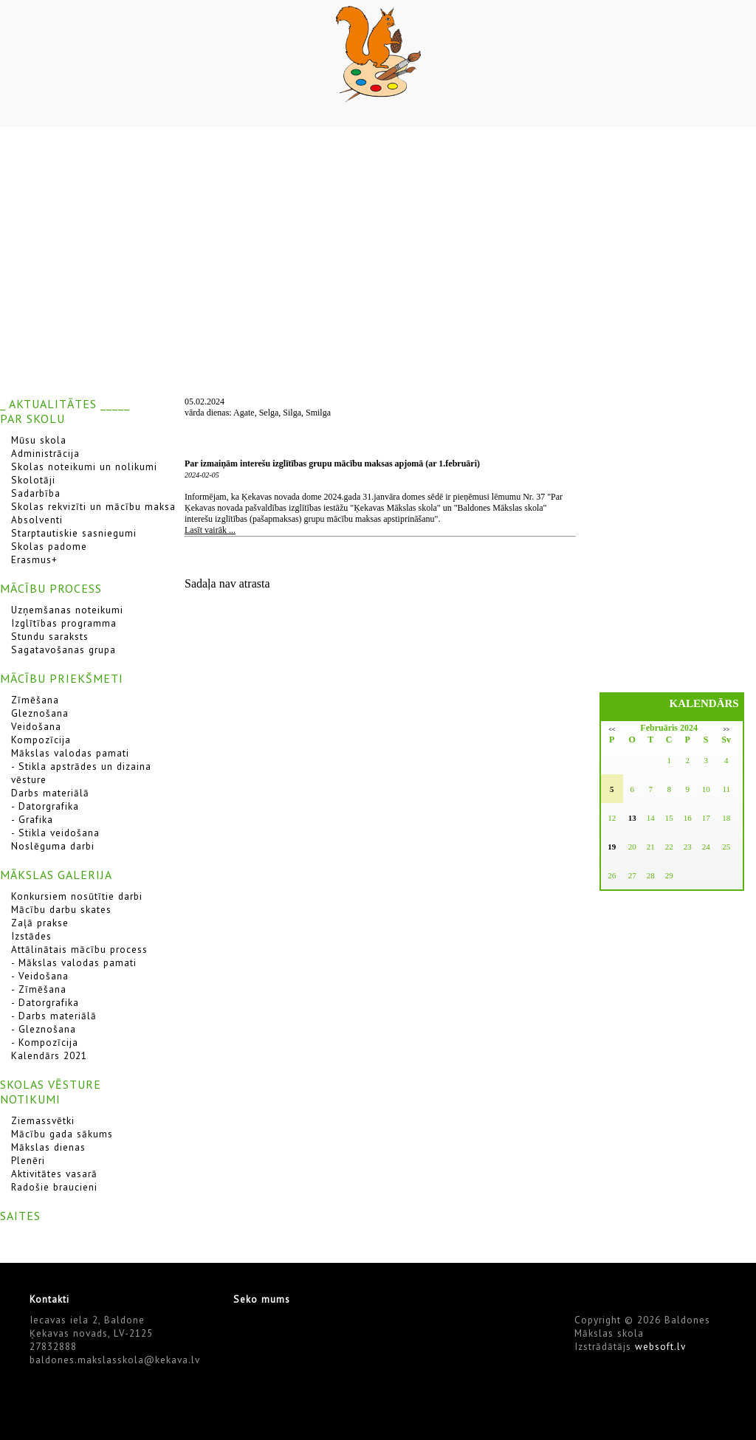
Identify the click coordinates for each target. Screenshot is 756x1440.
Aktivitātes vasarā (54, 1173)
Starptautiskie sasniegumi (74, 533)
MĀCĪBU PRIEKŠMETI (61, 678)
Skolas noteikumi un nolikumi (84, 466)
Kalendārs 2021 (49, 1055)
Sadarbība (36, 493)
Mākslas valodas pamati (70, 752)
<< (611, 729)
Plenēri (28, 1160)
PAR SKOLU (32, 418)
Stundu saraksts (50, 636)
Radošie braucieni (54, 1186)
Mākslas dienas (48, 1147)
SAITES (20, 1215)
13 (632, 817)
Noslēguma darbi (52, 845)
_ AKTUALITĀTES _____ (65, 403)
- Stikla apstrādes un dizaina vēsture (81, 772)
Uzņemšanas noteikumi (67, 609)
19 (612, 846)
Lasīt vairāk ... (210, 530)
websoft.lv (660, 1346)
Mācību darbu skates (61, 909)
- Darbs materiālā (54, 1015)
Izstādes (31, 936)
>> (726, 729)
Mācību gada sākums (62, 1133)
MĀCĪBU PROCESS (51, 588)
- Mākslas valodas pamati (74, 962)
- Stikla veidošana (55, 832)
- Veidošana (40, 975)
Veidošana (36, 726)
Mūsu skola (38, 440)
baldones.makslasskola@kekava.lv (115, 1359)
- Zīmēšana (38, 989)
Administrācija (45, 453)
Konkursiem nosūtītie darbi (76, 896)
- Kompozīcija (44, 1042)
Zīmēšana (35, 699)
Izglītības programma (64, 623)
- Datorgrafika (45, 806)
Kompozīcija (41, 739)
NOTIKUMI (30, 1099)
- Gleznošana (43, 1029)
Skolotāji (33, 479)
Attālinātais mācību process (79, 949)
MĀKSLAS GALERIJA (56, 874)
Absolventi (37, 519)
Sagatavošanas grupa (63, 649)
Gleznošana (40, 713)
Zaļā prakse (40, 922)
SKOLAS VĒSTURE (50, 1084)
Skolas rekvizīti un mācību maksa (93, 506)
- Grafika (32, 819)
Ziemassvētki (43, 1120)
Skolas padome (49, 546)
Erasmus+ (34, 559)
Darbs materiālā (50, 792)
